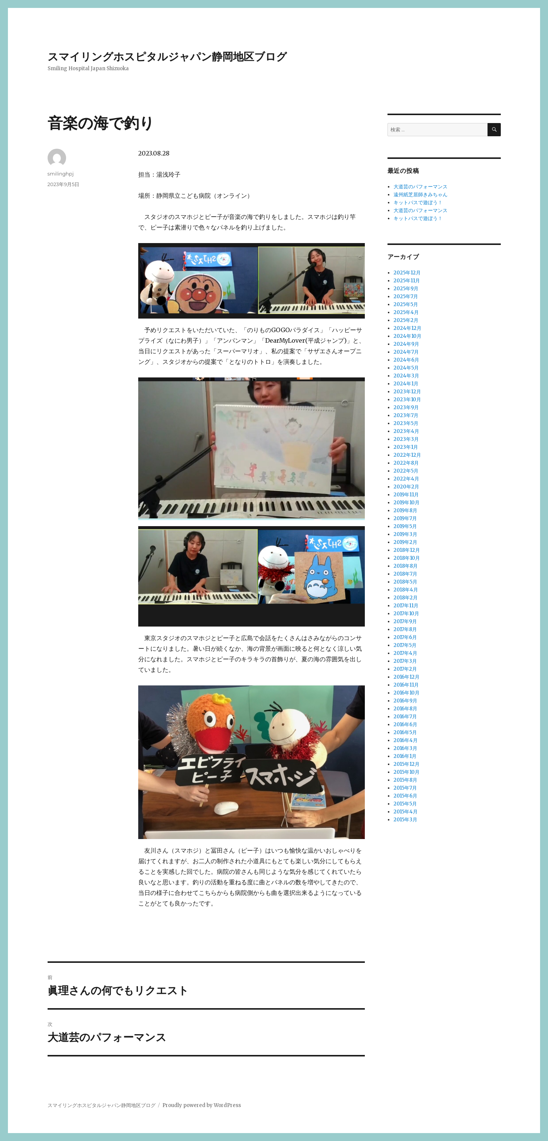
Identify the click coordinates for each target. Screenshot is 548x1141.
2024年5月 (406, 368)
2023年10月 (407, 399)
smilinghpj (61, 174)
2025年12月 (407, 272)
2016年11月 (406, 685)
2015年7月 (405, 788)
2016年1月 (405, 756)
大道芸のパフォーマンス (421, 186)
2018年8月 (406, 566)
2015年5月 (405, 804)
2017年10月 (406, 613)
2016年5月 (405, 732)
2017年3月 (405, 661)
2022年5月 (406, 471)
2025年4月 (406, 312)
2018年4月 (406, 590)
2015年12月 (407, 764)
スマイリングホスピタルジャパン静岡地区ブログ (167, 56)
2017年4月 (405, 653)
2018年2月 (406, 597)
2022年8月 (406, 463)
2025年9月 (406, 288)
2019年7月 (405, 518)
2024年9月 (406, 344)
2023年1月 (406, 447)
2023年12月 (407, 391)
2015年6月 (405, 796)
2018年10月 (407, 558)
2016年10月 (407, 693)
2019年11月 (406, 494)
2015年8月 (405, 780)
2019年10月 (407, 502)
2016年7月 (405, 716)
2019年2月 (405, 542)
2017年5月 (405, 645)
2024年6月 (406, 360)
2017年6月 (405, 637)
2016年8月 (405, 708)
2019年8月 (405, 510)
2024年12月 (407, 328)
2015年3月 (405, 819)
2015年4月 (406, 811)
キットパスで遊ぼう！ (418, 202)
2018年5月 (405, 582)
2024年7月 (406, 352)
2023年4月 (406, 431)
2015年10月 (407, 772)
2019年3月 (405, 534)
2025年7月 (406, 296)
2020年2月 (406, 487)
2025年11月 (407, 280)
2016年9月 (405, 701)
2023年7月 (406, 415)
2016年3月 (405, 748)
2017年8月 (405, 629)
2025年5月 (406, 304)
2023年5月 (406, 423)
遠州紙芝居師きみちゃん (421, 194)
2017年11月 (406, 605)
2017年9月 (405, 621)
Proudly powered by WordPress (201, 1105)
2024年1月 (406, 383)
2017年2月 (405, 669)
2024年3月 (406, 376)
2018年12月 (407, 550)
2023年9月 (406, 407)
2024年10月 (407, 336)
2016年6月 (405, 724)
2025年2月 (406, 320)
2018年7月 (405, 574)
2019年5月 (405, 526)
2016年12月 (407, 677)
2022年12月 (407, 455)
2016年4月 (406, 740)
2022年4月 (406, 479)
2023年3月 (406, 439)
